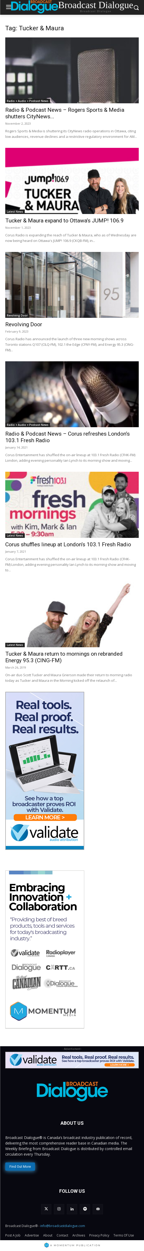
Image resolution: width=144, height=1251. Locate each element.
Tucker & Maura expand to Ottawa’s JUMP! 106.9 (64, 220)
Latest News (15, 211)
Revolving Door (17, 315)
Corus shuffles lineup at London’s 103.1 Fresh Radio (68, 544)
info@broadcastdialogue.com (62, 1226)
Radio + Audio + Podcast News (27, 101)
